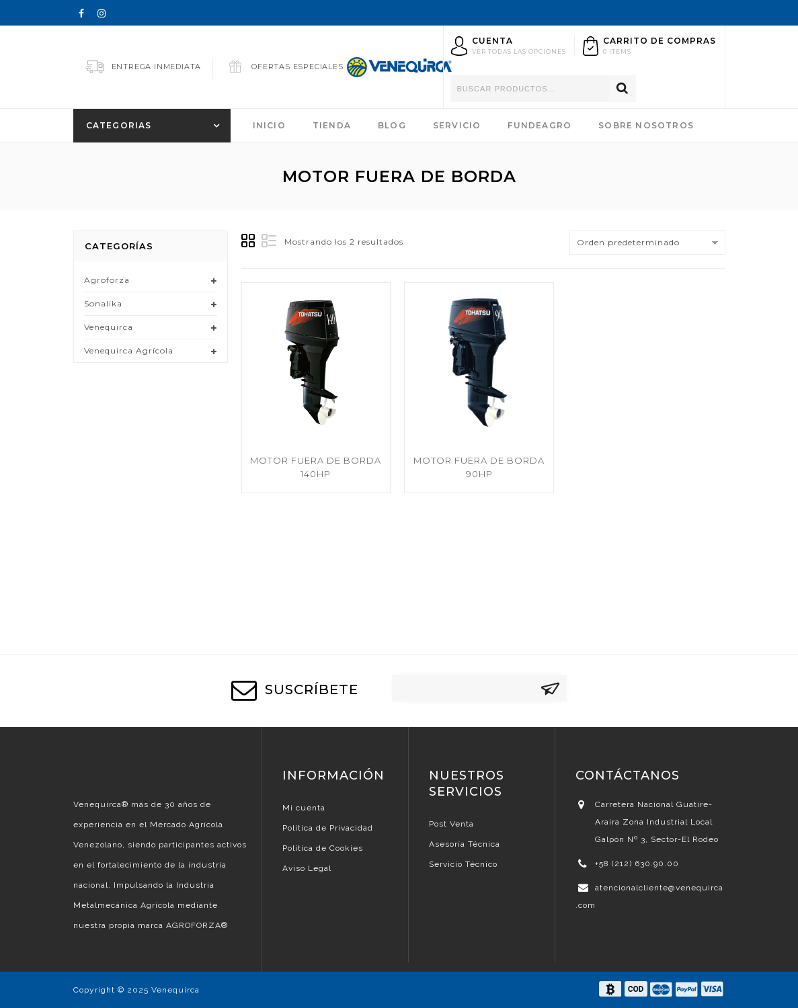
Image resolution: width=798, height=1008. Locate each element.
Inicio (269, 125)
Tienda (332, 125)
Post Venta (451, 824)
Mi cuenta (303, 807)
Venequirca (108, 327)
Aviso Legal (306, 868)
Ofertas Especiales (297, 66)
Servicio (457, 125)
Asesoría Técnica (464, 844)
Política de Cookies (322, 848)
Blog (392, 125)
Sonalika (103, 303)
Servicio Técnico (463, 864)
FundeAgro (539, 125)
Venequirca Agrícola (128, 350)
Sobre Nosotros (646, 125)
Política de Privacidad (327, 828)
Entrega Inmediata (157, 66)
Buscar (622, 88)
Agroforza (107, 280)
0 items (617, 51)
